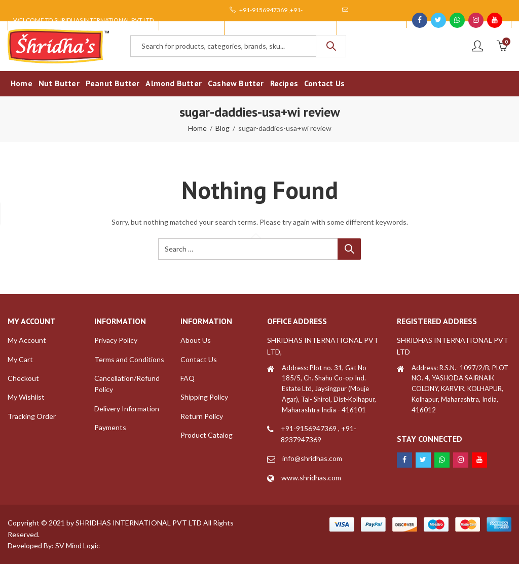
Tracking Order (32, 416)
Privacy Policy (115, 340)
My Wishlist (26, 397)
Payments (110, 427)
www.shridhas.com (311, 477)
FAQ (187, 378)
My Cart (20, 359)
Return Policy (201, 416)
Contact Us (198, 359)
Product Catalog (206, 435)
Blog (222, 128)
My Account (27, 340)
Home (197, 128)
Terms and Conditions (129, 359)
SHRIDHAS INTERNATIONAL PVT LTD (139, 522)
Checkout (23, 378)
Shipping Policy (204, 397)
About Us (195, 340)
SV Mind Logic (77, 545)
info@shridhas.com (312, 458)
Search (331, 46)
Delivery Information (126, 408)
